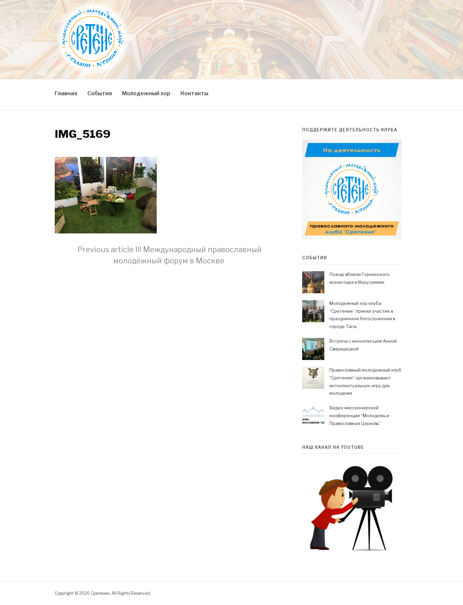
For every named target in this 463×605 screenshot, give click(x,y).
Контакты (194, 93)
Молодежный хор (146, 93)
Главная (66, 93)
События (99, 93)
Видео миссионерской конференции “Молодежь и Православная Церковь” (359, 415)
